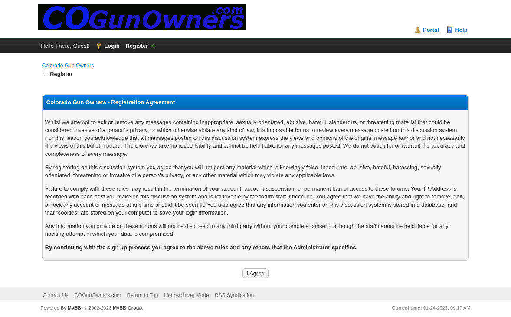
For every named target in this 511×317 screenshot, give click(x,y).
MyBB (74, 307)
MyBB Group (127, 307)
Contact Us (55, 295)
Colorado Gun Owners (68, 66)
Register (136, 46)
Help (461, 29)
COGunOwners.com (97, 295)
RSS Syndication (234, 295)
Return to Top (142, 295)
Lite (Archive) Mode (186, 295)
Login (111, 46)
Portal (431, 29)
